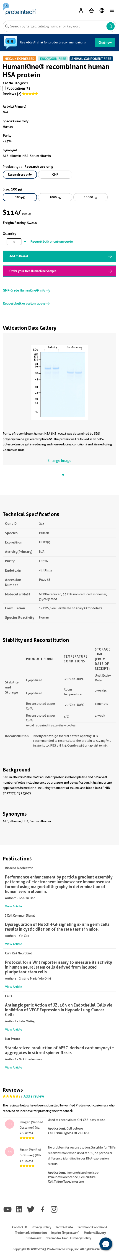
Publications (16, 88)
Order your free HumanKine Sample (32, 271)
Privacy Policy (41, 1227)
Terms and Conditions (92, 1227)
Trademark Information (31, 1233)
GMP (55, 174)
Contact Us (19, 1227)
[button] (105, 1243)
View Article (13, 906)
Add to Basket (18, 256)
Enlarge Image (59, 460)
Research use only (20, 174)
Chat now (105, 42)
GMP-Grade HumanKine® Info (27, 290)
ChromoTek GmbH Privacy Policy (68, 1238)
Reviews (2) (12, 94)
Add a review (33, 1096)
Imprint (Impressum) (65, 1233)
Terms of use (64, 1227)
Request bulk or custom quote (51, 241)
